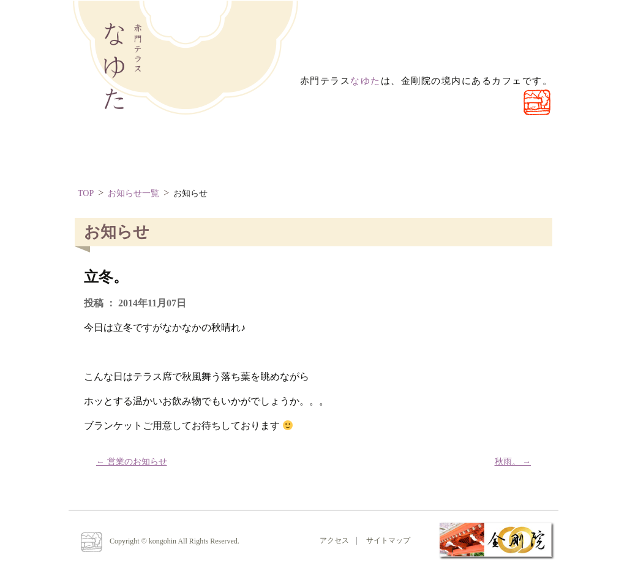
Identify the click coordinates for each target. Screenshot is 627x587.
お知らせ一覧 (133, 193)
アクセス (334, 540)
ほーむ (108, 153)
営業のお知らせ (131, 461)
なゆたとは (190, 153)
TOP (86, 193)
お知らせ (190, 193)
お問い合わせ (285, 153)
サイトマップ (388, 540)
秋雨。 (513, 461)
